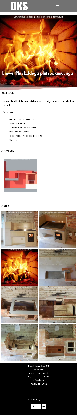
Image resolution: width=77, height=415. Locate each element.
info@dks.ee (38, 380)
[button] (57, 6)
